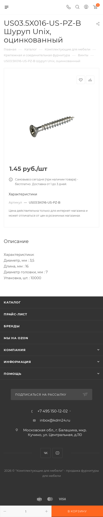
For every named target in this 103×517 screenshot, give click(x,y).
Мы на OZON (16, 338)
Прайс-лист (15, 314)
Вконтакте (45, 453)
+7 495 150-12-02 (52, 411)
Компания (15, 350)
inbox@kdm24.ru (55, 420)
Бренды (12, 326)
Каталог (12, 302)
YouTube (57, 453)
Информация (17, 362)
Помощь (12, 374)
